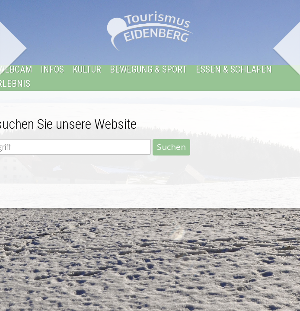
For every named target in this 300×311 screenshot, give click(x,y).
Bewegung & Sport (148, 70)
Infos (52, 70)
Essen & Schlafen (234, 70)
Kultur (87, 70)
